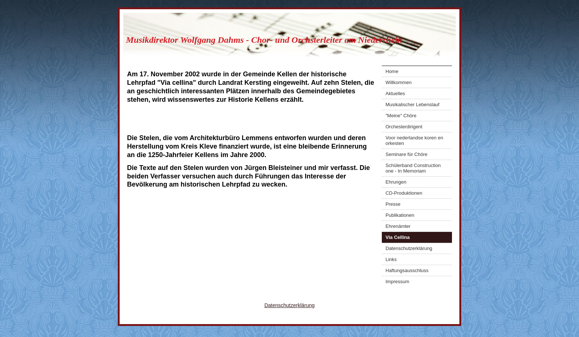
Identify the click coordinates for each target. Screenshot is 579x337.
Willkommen (399, 82)
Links (391, 259)
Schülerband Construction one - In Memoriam (413, 168)
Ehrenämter (398, 226)
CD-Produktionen (404, 193)
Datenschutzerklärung (409, 248)
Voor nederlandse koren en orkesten (414, 140)
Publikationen (400, 215)
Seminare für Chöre (406, 154)
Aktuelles (395, 93)
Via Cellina (398, 237)
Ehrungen (396, 182)
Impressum (397, 281)
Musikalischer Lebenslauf (412, 104)
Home (392, 71)
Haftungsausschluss (407, 270)
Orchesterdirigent (404, 126)
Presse (393, 204)
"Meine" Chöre (401, 115)
